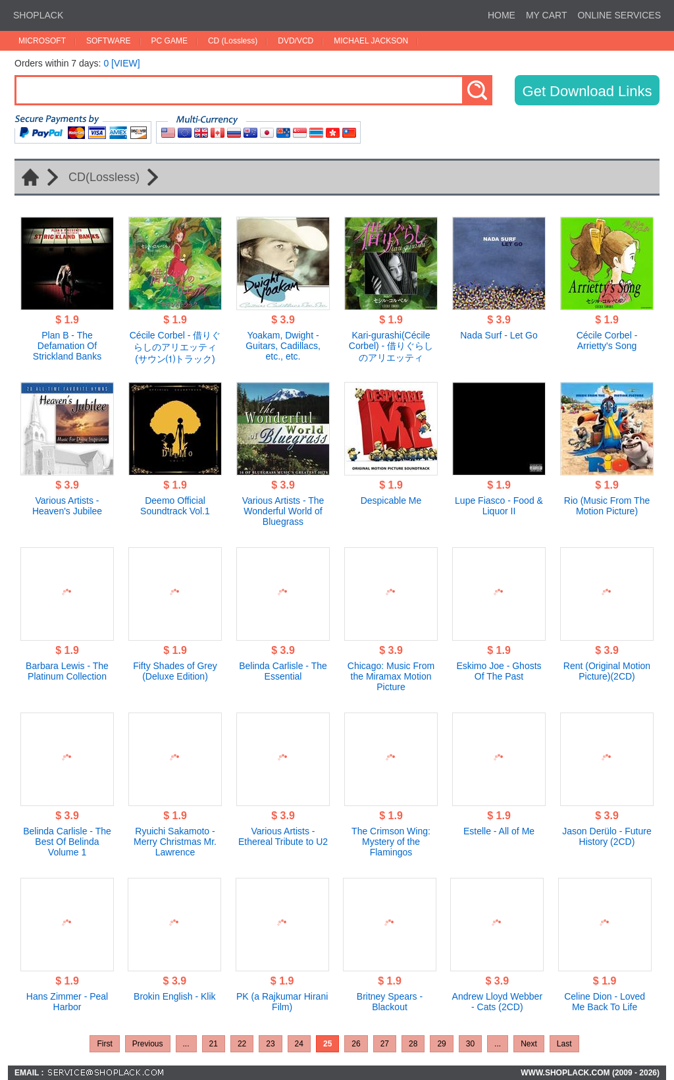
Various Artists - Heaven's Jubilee (67, 505)
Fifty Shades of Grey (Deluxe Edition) (175, 671)
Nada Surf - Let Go (499, 335)
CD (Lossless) (232, 40)
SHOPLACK (38, 15)
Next (529, 1043)
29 (441, 1043)
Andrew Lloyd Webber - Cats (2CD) (497, 1001)
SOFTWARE (108, 40)
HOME (501, 15)
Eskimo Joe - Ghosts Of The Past (498, 671)
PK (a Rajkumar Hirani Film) (282, 1001)
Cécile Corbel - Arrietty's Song (607, 340)
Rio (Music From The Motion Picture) (607, 505)
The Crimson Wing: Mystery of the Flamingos (390, 841)
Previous (147, 1043)
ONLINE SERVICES (619, 15)
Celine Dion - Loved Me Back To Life (604, 1001)
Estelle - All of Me (498, 831)
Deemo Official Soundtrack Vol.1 (175, 505)
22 (242, 1043)
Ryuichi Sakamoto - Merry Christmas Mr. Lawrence (175, 841)
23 (270, 1043)
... (186, 1043)
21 (213, 1043)
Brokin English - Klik (175, 996)
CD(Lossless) (104, 177)
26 (355, 1043)
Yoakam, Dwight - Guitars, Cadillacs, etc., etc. (283, 346)
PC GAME (169, 40)
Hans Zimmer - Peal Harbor (67, 1001)
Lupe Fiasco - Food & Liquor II (499, 505)
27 (384, 1043)
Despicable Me (391, 500)
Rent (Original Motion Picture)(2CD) (606, 671)
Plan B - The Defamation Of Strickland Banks (67, 346)
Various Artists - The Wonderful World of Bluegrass (283, 511)
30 (470, 1043)
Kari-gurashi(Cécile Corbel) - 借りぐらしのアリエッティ (391, 346)
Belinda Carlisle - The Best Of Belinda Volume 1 (67, 841)
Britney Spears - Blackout (390, 1001)
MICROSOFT (42, 40)
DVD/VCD (295, 40)
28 (413, 1043)
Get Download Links (587, 91)
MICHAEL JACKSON (371, 40)
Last (564, 1043)
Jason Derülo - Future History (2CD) (606, 836)
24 (299, 1043)
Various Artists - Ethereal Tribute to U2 (283, 836)
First (104, 1043)
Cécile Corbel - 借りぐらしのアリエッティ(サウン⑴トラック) (175, 347)
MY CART (546, 15)
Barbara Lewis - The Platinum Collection (67, 671)
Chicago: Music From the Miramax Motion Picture (391, 676)
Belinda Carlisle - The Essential (283, 671)
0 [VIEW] (121, 63)
